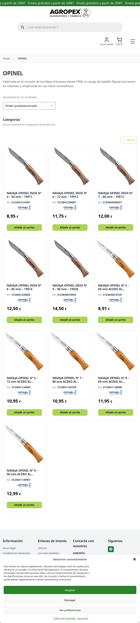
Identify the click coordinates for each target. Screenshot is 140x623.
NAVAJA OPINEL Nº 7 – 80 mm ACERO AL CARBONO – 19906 (68, 379)
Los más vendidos (48, 553)
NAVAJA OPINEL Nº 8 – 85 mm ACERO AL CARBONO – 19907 (113, 379)
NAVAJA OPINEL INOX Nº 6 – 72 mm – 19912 (69, 195)
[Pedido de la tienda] (29, 106)
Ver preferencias (70, 610)
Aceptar (70, 590)
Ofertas (42, 548)
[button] (134, 559)
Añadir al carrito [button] (24, 227)
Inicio (6, 58)
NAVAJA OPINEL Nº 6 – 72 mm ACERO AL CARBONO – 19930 (22, 379)
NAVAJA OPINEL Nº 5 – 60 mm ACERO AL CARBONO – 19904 (113, 287)
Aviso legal (82, 618)
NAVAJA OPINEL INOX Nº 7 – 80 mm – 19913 (115, 195)
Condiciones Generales (16, 553)
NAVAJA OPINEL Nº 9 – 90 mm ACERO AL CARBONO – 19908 (22, 472)
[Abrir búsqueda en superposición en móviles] (70, 27)
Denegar (70, 600)
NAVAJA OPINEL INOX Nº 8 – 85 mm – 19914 (24, 287)
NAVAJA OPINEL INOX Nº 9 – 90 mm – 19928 (69, 287)
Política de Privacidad (64, 618)
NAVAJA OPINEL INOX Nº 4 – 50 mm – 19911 (24, 195)
